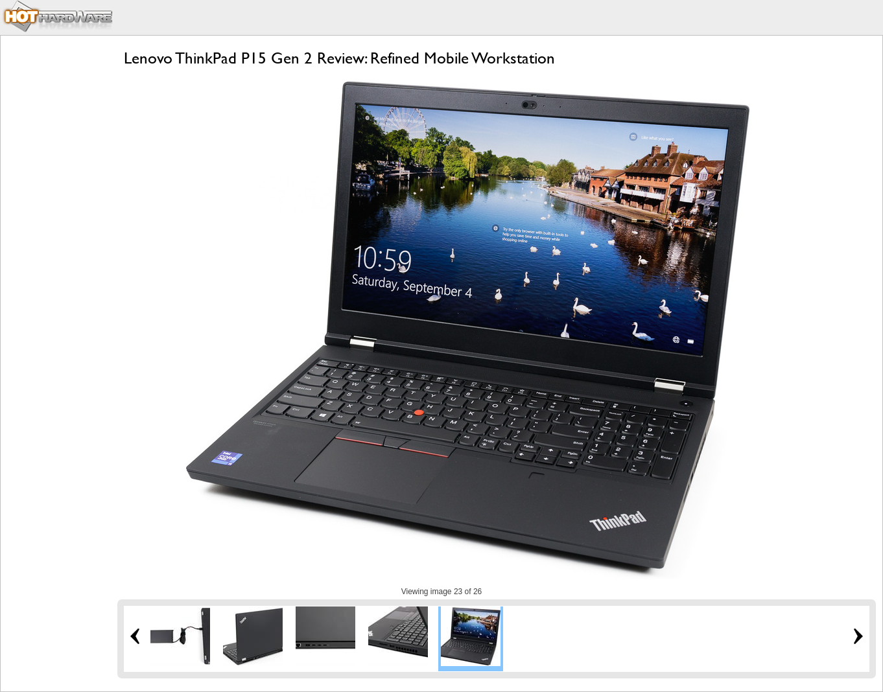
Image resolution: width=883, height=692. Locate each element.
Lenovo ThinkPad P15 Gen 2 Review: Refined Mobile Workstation (339, 58)
